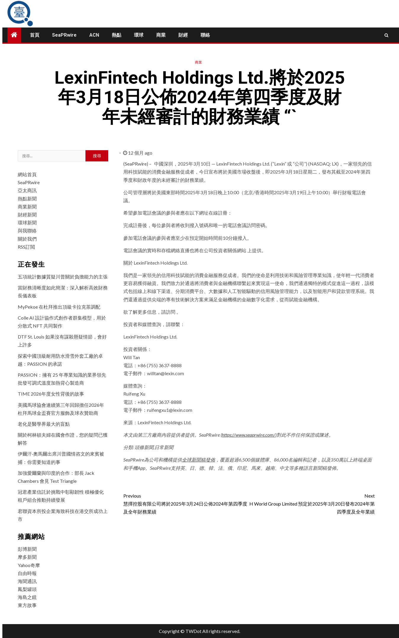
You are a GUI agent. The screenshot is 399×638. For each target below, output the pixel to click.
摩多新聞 (27, 557)
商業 (161, 35)
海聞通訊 (27, 581)
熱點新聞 (27, 198)
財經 (183, 35)
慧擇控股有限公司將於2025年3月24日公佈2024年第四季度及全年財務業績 (186, 503)
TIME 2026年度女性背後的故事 (51, 393)
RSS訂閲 (26, 247)
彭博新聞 (27, 549)
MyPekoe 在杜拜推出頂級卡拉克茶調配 (59, 307)
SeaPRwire (64, 35)
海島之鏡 (27, 597)
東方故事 (27, 605)
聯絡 (205, 35)
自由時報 (27, 573)
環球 (138, 35)
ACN (94, 35)
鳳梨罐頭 (27, 589)
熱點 (116, 35)
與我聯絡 (27, 230)
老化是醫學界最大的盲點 (44, 424)
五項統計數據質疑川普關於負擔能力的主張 (63, 276)
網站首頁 (27, 174)
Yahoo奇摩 (29, 565)
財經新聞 (27, 214)
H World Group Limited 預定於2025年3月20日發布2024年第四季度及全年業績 (312, 503)
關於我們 (27, 239)
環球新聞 (27, 222)
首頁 (34, 35)
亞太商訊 (27, 190)
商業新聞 (27, 206)
